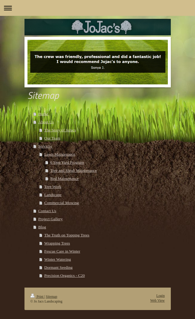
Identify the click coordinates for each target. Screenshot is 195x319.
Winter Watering (57, 259)
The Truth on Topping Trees (66, 235)
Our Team (52, 138)
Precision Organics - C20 (64, 275)
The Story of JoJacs (60, 130)
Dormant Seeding (58, 267)
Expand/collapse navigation (97, 7)
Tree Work (52, 186)
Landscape (53, 194)
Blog (42, 227)
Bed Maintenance (64, 178)
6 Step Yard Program (67, 162)
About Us (46, 122)
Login (160, 296)
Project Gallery (50, 219)
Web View (157, 301)
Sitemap (51, 297)
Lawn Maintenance (59, 154)
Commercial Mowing (61, 202)
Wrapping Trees (57, 243)
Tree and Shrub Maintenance (73, 170)
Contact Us (47, 211)
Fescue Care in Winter (62, 251)
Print (37, 297)
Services (45, 146)
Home (43, 114)
